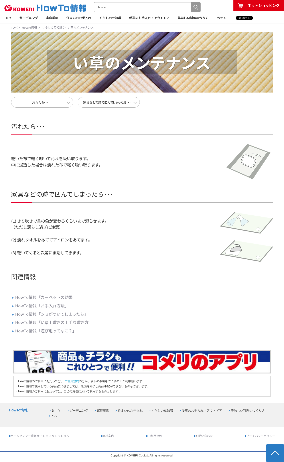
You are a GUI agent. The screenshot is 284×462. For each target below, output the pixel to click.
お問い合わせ (204, 436)
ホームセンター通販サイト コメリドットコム (40, 436)
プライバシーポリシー (260, 436)
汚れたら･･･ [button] (40, 102)
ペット (221, 18)
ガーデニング (28, 18)
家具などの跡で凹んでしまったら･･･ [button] (107, 102)
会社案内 (108, 436)
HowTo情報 (29, 27)
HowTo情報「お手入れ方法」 (40, 305)
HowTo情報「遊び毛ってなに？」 (44, 331)
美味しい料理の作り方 (193, 18)
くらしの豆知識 (110, 18)
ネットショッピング (264, 5)
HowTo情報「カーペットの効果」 (44, 297)
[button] (195, 7)
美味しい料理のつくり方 (248, 410)
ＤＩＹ (56, 410)
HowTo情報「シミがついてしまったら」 (50, 314)
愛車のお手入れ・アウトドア (149, 18)
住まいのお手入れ (78, 18)
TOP (14, 27)
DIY (8, 18)
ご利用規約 (71, 381)
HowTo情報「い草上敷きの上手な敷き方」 (52, 322)
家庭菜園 (52, 18)
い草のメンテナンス (81, 27)
